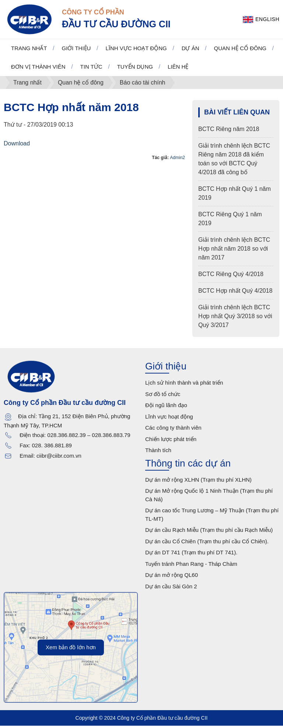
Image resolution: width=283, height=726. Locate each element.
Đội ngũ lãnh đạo (166, 405)
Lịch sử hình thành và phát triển (184, 383)
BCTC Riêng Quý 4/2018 (230, 274)
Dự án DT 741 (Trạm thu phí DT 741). (191, 553)
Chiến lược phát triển (170, 439)
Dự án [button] (190, 48)
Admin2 (177, 157)
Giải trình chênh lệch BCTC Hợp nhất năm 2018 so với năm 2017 (234, 249)
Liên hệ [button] (178, 67)
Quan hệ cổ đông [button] (240, 48)
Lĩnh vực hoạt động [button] (136, 48)
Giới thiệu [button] (76, 48)
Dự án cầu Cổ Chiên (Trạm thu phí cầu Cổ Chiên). (207, 542)
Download (17, 144)
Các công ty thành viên (173, 428)
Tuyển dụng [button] (135, 67)
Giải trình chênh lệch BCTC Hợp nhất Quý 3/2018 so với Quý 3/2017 (235, 316)
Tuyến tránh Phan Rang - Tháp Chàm (191, 564)
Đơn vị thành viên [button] (38, 67)
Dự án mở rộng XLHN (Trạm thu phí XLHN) (198, 480)
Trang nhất (29, 48)
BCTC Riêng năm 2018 (228, 129)
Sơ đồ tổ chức (162, 394)
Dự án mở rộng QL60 (171, 575)
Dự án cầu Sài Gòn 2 (171, 587)
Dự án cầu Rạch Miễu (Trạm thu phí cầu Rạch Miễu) (209, 530)
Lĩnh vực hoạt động (169, 417)
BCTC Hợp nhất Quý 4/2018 (235, 291)
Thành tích (158, 450)
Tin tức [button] (91, 67)
